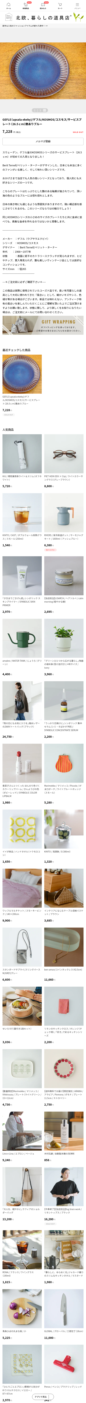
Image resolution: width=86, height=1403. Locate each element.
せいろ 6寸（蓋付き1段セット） (17, 1028)
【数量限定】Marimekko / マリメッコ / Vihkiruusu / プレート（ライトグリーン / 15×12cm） (21, 1095)
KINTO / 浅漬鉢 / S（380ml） (57, 851)
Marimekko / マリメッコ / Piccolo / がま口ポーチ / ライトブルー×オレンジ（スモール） (62, 789)
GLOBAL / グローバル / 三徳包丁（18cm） (63, 1331)
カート (60, 8)
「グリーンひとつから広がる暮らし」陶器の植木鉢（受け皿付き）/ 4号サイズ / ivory (63, 664)
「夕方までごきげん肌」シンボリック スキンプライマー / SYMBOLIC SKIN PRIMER (21, 602)
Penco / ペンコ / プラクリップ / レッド (63, 1386)
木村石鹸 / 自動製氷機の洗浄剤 (59, 1153)
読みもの (43, 8)
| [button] (37, 110)
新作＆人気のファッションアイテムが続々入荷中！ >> (25, 25)
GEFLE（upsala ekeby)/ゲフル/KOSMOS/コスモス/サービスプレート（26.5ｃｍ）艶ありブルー (21, 400)
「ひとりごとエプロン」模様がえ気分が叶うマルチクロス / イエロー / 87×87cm (21, 1390)
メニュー (77, 8)
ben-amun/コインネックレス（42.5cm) (63, 969)
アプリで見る (41, 1396)
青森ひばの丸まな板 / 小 (14, 1331)
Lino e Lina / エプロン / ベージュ (18, 1153)
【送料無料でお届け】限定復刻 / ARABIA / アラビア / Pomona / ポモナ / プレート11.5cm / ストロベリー (63, 1095)
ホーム (8, 8)
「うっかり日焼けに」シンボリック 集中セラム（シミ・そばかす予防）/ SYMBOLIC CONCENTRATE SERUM (63, 727)
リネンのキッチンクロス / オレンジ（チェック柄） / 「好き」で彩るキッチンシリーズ (63, 1032)
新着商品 (26, 8)
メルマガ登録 (43, 141)
